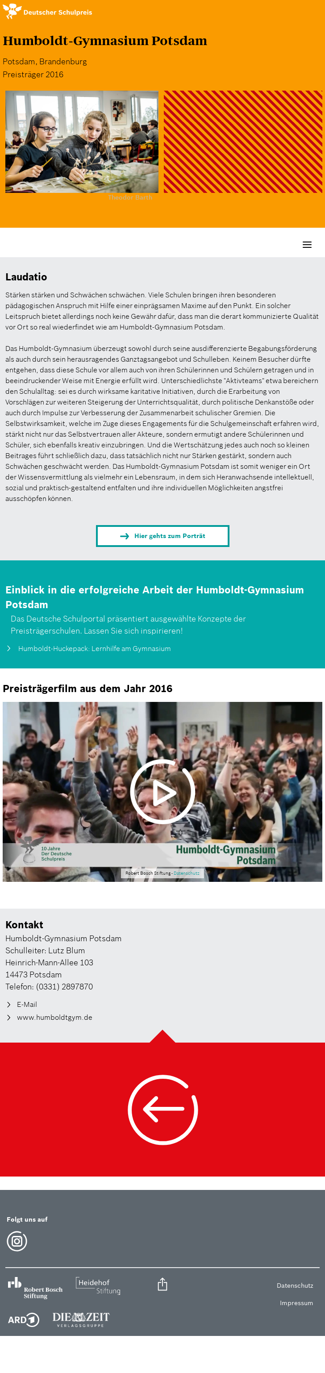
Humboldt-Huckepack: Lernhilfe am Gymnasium (94, 648)
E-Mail (27, 1004)
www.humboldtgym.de (54, 1017)
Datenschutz (187, 873)
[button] (162, 1285)
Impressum (296, 1303)
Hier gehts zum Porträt (169, 536)
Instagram (17, 1241)
